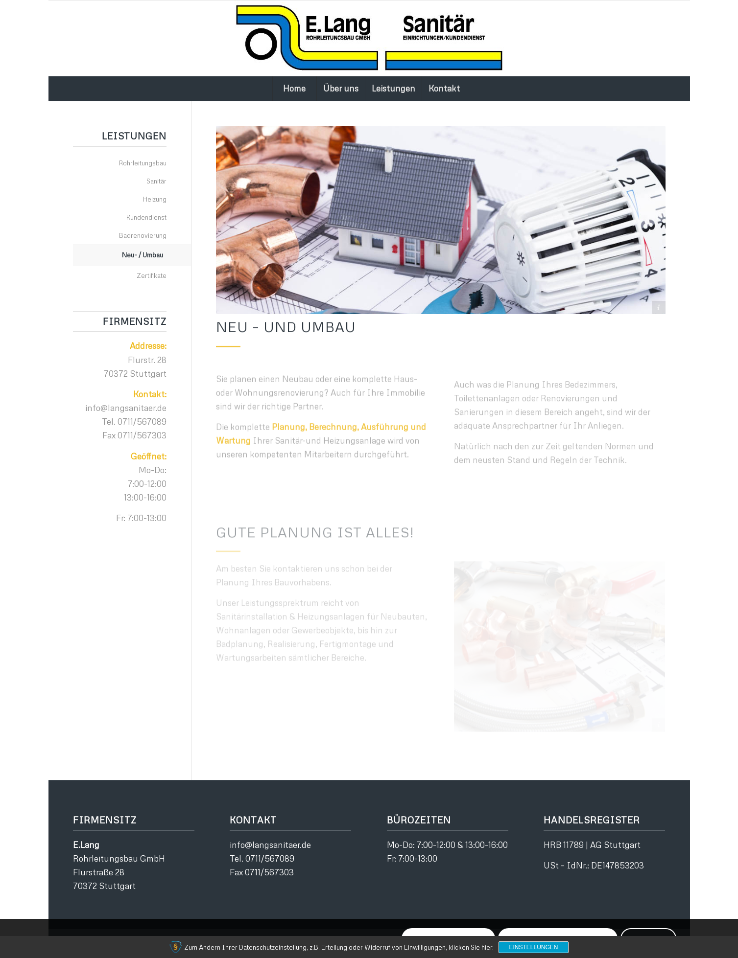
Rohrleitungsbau (143, 163)
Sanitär (156, 181)
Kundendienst (146, 217)
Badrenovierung (143, 235)
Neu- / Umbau (142, 255)
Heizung (155, 199)
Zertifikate (152, 275)
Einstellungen (533, 947)
